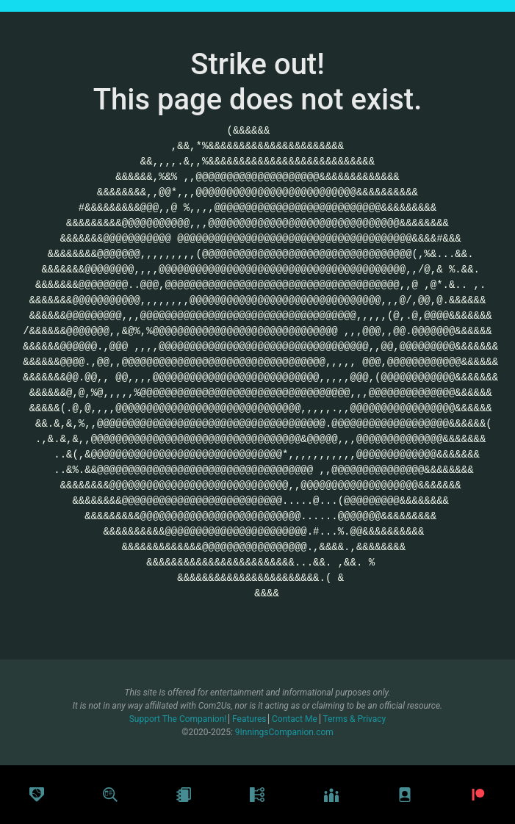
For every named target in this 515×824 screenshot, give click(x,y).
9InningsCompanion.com (284, 732)
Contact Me (296, 719)
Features (250, 719)
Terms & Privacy (354, 719)
